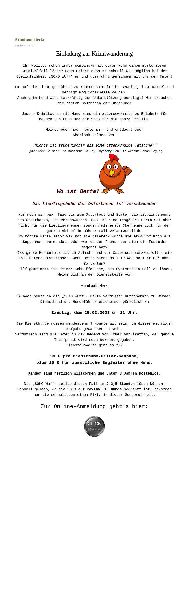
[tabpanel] (94, 246)
